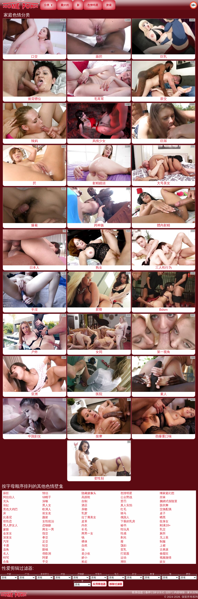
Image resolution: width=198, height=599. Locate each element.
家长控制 (192, 592)
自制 (84, 501)
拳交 (45, 537)
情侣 (45, 493)
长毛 (84, 529)
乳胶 (84, 513)
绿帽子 (46, 497)
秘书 (123, 525)
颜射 (45, 517)
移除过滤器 (115, 584)
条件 (148, 592)
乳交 (163, 529)
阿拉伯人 (9, 497)
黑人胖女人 (10, 525)
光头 (6, 501)
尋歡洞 (46, 553)
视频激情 (165, 557)
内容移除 (179, 592)
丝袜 (163, 497)
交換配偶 (165, 509)
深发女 (7, 537)
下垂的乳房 (128, 521)
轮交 (45, 545)
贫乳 (123, 549)
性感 (123, 533)
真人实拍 (126, 505)
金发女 (7, 533)
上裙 (163, 545)
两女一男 (48, 529)
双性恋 (7, 521)
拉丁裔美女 (88, 517)
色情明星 (92, 5)
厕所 (163, 533)
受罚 (123, 501)
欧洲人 (46, 509)
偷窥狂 (164, 553)
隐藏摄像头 (88, 493)
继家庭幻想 (167, 493)
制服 (163, 541)
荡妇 (123, 545)
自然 (84, 545)
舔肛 (6, 493)
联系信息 (137, 592)
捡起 (84, 561)
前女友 (46, 513)
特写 (6, 557)
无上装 (164, 537)
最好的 (65, 5)
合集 (6, 561)
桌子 (163, 513)
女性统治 (48, 521)
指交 (45, 533)
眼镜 (45, 549)
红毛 (123, 509)
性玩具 (125, 529)
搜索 (109, 5)
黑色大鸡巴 (10, 509)
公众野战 (126, 497)
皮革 (84, 521)
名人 (6, 553)
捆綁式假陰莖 (168, 501)
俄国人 (125, 517)
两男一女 (87, 533)
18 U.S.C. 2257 (162, 592)
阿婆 (45, 557)
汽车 (6, 541)
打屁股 (125, 553)
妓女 (163, 561)
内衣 (84, 525)
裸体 (84, 541)
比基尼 (7, 517)
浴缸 (6, 505)
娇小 (84, 557)
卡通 (6, 545)
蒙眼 (6, 529)
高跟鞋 (85, 497)
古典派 (164, 549)
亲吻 (84, 509)
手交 (45, 561)
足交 (45, 541)
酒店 (84, 505)
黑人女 (46, 505)
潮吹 (123, 561)
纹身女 (164, 521)
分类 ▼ (48, 5)
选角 (6, 549)
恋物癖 (46, 525)
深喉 (45, 501)
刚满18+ (165, 525)
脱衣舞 (164, 505)
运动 (123, 557)
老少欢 (85, 553)
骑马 (123, 513)
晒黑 (163, 517)
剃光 (123, 537)
